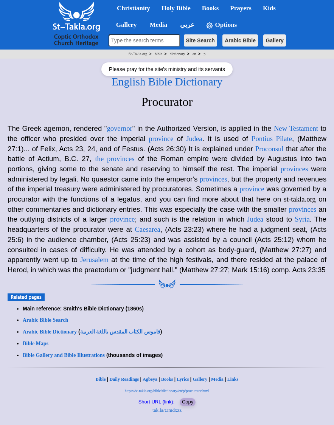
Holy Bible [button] (176, 8)
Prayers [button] (241, 8)
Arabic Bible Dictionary (50, 332)
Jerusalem (94, 260)
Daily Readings (124, 379)
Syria (302, 219)
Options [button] (221, 25)
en (194, 54)
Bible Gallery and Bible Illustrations (64, 355)
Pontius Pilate (272, 139)
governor (119, 128)
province (161, 139)
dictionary (177, 54)
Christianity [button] (133, 8)
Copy (187, 402)
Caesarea (147, 229)
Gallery (274, 40)
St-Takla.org (138, 54)
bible (158, 54)
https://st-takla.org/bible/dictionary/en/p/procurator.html (167, 391)
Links (232, 379)
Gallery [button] (124, 24)
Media (217, 379)
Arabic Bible (240, 40)
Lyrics (183, 379)
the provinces (114, 159)
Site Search (200, 40)
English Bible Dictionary (167, 82)
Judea (194, 139)
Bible (101, 379)
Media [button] (158, 24)
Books (167, 379)
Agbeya (150, 379)
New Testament (296, 128)
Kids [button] (269, 8)
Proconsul (269, 149)
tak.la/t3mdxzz (167, 410)
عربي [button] (186, 24)
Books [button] (210, 8)
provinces (294, 169)
